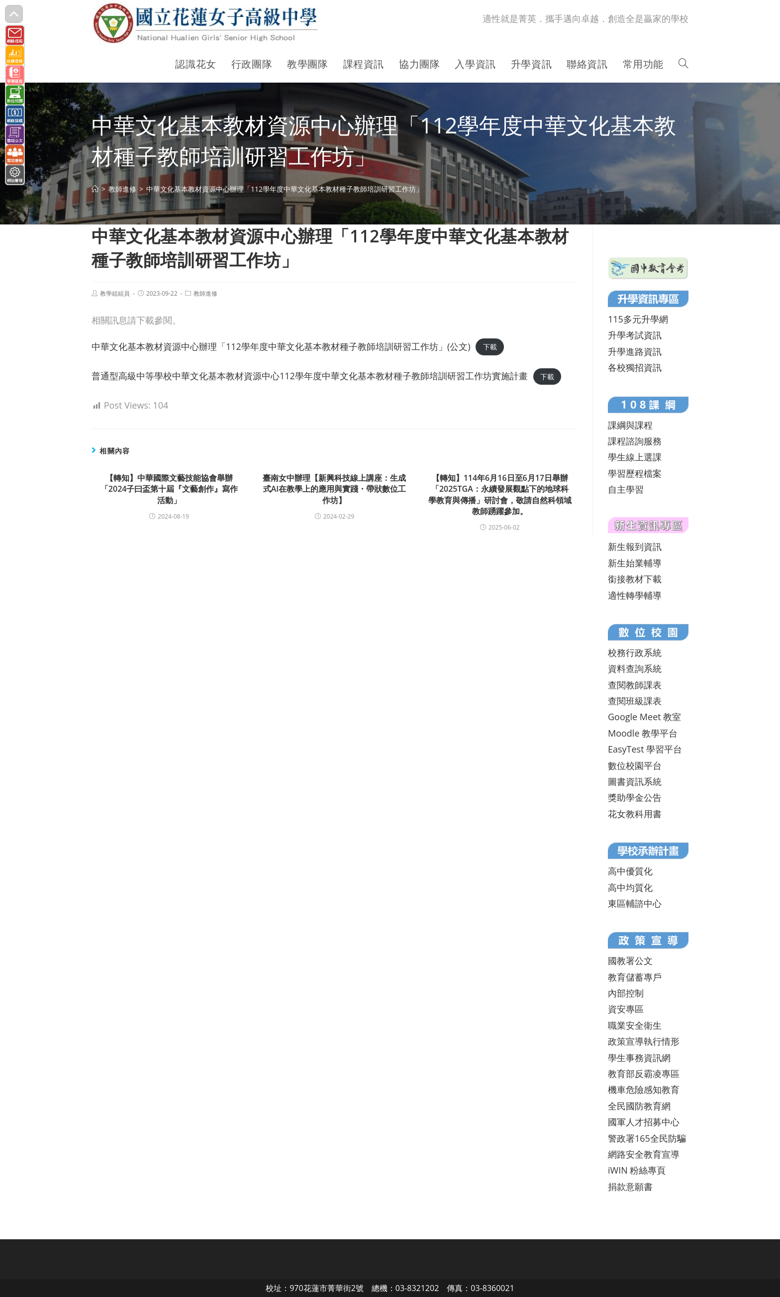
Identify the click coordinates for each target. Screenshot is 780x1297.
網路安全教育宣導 (644, 1154)
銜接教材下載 (635, 579)
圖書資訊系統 (635, 781)
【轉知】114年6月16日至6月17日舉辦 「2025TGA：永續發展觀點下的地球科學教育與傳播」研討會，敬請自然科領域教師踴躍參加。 (500, 494)
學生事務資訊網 (639, 1058)
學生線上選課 (635, 457)
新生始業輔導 (635, 563)
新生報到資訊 (635, 546)
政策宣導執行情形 (644, 1041)
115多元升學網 (638, 319)
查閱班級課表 (635, 701)
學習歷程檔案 (635, 473)
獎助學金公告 (635, 797)
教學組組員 (115, 293)
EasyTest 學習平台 (645, 749)
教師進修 (205, 293)
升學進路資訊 (635, 351)
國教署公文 (630, 961)
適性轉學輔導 (635, 595)
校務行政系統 (635, 652)
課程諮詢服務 (635, 441)
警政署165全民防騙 (647, 1138)
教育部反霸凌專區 (644, 1074)
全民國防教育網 (639, 1106)
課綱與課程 (630, 425)
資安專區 (626, 1009)
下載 (490, 347)
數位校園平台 (635, 765)
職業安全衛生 (635, 1025)
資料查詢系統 (635, 668)
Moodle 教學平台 (643, 733)
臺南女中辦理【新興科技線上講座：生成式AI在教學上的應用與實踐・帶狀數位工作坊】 (334, 489)
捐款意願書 (630, 1186)
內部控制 (626, 993)
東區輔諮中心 (635, 903)
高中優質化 (630, 871)
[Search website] (683, 64)
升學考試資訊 (635, 335)
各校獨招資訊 (635, 367)
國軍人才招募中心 (644, 1122)
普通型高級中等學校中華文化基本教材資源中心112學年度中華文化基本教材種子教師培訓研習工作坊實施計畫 (310, 376)
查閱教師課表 (635, 685)
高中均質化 (630, 887)
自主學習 (626, 489)
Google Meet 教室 (644, 717)
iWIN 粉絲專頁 (637, 1170)
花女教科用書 (635, 814)
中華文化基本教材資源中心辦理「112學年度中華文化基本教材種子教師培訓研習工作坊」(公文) (281, 346)
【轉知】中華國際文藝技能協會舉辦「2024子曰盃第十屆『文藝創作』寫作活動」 (169, 489)
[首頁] (95, 189)
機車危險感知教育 (644, 1089)
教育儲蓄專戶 (635, 977)
